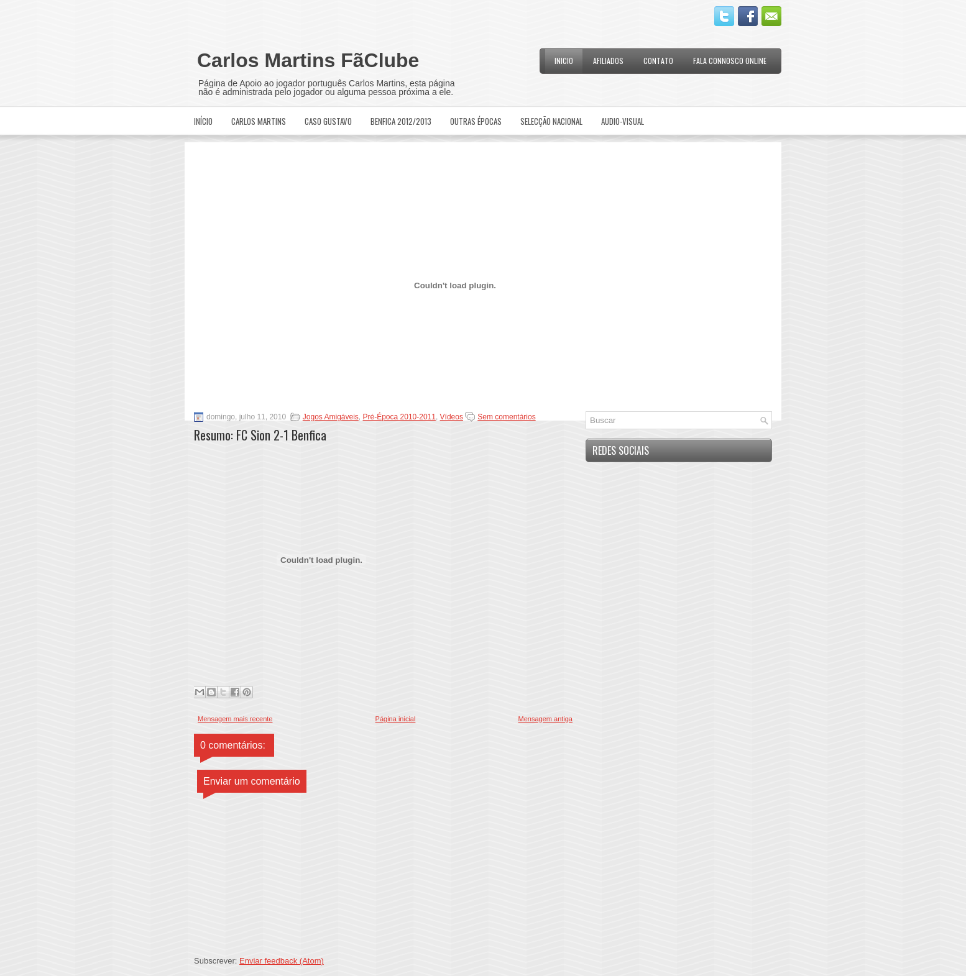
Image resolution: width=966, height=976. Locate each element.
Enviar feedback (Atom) (281, 960)
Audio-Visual (622, 121)
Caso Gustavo (328, 121)
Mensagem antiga (545, 719)
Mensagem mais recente (235, 719)
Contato (658, 60)
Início (203, 121)
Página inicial (395, 719)
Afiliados (608, 60)
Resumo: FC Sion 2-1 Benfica (260, 435)
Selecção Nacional (551, 121)
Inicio (563, 60)
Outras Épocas (476, 121)
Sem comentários (506, 417)
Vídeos (451, 417)
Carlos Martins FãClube (308, 60)
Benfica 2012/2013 (400, 121)
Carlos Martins (258, 121)
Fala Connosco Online (729, 60)
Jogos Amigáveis (331, 417)
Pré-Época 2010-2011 (399, 417)
